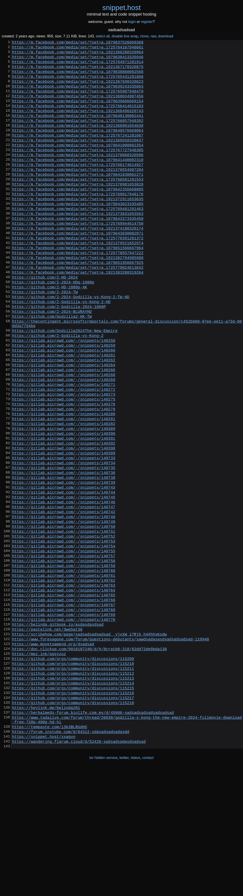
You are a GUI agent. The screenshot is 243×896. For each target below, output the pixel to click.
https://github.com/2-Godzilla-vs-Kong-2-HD (61, 349)
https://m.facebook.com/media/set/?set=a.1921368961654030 (77, 141)
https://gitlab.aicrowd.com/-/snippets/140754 (63, 638)
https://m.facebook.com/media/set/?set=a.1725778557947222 (77, 291)
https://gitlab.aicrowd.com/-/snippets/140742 (63, 598)
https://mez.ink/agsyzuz (39, 765)
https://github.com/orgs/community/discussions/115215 (73, 806)
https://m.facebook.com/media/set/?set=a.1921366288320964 (77, 54)
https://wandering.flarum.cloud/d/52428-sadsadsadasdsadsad (79, 869)
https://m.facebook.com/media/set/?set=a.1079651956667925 (77, 303)
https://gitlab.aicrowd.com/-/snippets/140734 (63, 540)
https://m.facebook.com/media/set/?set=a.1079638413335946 (77, 60)
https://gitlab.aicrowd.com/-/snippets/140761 (63, 673)
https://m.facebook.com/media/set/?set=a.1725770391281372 (77, 274)
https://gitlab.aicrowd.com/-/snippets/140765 (63, 696)
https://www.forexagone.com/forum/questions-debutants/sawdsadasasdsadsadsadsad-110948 (110, 748)
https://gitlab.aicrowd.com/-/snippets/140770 (63, 725)
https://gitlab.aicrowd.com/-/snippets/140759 (63, 661)
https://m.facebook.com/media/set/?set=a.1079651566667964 (77, 286)
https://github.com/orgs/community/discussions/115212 (73, 789)
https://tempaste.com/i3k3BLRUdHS (49, 852)
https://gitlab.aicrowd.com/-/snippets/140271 (63, 447)
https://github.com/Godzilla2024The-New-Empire (65, 384)
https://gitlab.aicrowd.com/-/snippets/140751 (63, 621)
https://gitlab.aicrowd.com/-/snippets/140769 (63, 719)
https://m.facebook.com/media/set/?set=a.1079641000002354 (77, 164)
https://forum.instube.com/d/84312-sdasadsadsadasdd (70, 858)
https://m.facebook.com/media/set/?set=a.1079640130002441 (77, 129)
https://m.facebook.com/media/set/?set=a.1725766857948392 (77, 135)
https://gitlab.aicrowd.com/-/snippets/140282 (63, 494)
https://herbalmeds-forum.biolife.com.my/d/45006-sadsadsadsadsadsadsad (93, 835)
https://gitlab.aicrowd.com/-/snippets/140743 (63, 569)
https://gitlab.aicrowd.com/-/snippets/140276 (63, 470)
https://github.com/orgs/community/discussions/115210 (73, 777)
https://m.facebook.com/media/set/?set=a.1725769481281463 (77, 239)
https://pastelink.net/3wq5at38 (47, 737)
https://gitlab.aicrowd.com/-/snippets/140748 (63, 603)
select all (103, 36)
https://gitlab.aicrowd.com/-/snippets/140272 (63, 453)
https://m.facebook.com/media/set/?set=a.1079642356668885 (77, 216)
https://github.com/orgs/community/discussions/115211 (73, 783)
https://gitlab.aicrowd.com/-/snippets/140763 (63, 684)
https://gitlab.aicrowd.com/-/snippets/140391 (63, 511)
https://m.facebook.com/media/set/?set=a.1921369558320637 (77, 158)
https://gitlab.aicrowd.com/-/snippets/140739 (63, 563)
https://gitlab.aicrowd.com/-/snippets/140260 (63, 407)
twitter (124, 887)
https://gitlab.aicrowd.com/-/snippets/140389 (63, 499)
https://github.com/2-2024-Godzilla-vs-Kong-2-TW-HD (70, 344)
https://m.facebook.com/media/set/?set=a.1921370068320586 (77, 176)
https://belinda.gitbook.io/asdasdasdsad (58, 731)
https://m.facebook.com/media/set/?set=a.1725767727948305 (77, 170)
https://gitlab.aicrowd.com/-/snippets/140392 (63, 517)
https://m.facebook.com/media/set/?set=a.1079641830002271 (77, 199)
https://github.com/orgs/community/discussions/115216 (73, 812)
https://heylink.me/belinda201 (46, 829)
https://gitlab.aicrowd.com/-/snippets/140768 (63, 713)
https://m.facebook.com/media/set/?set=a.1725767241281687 (77, 153)
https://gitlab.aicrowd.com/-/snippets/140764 (63, 690)
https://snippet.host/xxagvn (43, 863)
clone (144, 36)
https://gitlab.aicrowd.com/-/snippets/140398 (63, 522)
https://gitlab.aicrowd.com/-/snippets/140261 (63, 413)
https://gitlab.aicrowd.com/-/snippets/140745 (63, 580)
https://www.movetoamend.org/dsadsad (53, 754)
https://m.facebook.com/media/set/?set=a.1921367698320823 (77, 89)
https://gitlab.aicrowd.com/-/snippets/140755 (63, 644)
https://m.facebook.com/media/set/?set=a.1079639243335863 (77, 95)
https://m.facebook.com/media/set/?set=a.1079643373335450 (77, 251)
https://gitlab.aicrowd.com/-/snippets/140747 (63, 592)
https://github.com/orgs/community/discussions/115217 (73, 818)
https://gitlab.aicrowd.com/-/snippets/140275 (63, 465)
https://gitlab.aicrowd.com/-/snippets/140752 (63, 627)
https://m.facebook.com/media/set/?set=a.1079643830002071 (77, 268)
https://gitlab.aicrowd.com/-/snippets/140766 (63, 702)
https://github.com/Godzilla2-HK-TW (52, 367)
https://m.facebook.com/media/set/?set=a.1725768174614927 (77, 187)
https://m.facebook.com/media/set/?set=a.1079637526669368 (77, 43)
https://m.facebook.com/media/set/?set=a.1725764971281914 (77, 66)
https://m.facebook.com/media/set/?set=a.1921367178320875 (77, 72)
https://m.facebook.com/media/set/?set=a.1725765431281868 (77, 83)
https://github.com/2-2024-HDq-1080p (53, 326)
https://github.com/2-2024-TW (45, 338)
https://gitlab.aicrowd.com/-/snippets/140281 (63, 488)
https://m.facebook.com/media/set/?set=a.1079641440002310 (77, 181)
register (147, 22)
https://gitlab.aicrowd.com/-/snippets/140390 (63, 505)
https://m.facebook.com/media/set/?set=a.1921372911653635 (77, 228)
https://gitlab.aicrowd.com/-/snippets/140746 (63, 586)
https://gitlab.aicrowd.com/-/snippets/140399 (63, 528)
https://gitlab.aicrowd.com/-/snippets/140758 (63, 656)
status (135, 887)
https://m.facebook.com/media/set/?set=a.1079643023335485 (77, 234)
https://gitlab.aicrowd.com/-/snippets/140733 (63, 534)
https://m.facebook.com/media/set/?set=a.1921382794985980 (77, 297)
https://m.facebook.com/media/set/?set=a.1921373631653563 (77, 245)
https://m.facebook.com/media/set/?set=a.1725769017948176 (77, 222)
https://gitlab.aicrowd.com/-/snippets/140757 (63, 650)
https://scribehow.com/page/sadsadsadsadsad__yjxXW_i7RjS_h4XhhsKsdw (89, 742)
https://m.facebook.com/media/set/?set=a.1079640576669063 (77, 147)
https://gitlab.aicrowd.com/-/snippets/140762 (63, 679)
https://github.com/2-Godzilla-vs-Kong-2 (58, 389)
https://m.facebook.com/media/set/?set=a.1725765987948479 (77, 100)
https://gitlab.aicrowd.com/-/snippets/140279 (63, 476)
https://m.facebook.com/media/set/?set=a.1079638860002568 (77, 77)
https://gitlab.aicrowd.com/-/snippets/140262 (63, 418)
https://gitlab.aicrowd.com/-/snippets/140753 (63, 632)
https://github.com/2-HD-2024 (45, 320)
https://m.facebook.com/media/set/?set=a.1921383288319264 (77, 315)
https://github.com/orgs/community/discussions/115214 (73, 800)
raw (153, 36)
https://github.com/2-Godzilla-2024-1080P (59, 355)
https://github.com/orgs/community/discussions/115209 (73, 771)
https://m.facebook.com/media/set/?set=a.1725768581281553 (77, 205)
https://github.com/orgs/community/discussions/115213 (73, 794)
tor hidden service (103, 887)
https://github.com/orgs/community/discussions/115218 (73, 823)
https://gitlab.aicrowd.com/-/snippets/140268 (63, 436)
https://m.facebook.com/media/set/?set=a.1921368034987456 (77, 106)
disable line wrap (125, 36)
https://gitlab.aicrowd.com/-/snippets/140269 (63, 441)
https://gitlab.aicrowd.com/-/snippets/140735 (63, 546)
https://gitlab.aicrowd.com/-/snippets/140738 (63, 557)
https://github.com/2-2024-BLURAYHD (52, 361)
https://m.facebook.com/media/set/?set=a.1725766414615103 (77, 118)
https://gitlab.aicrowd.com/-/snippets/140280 (63, 482)
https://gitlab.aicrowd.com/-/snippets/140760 (63, 667)
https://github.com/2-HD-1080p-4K (49, 332)
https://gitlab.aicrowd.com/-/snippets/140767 (63, 708)
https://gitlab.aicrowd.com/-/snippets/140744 (63, 575)
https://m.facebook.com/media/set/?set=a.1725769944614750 (77, 257)
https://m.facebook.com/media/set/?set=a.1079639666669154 (77, 112)
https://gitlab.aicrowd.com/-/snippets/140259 (63, 401)
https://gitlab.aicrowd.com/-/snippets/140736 (63, 551)
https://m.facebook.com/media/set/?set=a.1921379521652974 (77, 280)
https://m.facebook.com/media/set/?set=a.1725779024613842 (77, 309)
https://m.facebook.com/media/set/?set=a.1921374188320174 (77, 263)
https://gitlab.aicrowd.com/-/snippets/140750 (63, 615)
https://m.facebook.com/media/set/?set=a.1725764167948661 (77, 48)
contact (148, 887)
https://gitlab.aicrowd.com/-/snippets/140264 (63, 424)
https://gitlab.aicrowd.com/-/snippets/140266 (63, 430)
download (165, 36)
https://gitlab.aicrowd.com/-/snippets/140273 (63, 459)
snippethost (121, 8)
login (132, 22)
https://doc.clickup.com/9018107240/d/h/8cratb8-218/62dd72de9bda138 (89, 760)
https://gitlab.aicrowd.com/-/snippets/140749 (63, 609)
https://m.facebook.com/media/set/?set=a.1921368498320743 (77, 124)
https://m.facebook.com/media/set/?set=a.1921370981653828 (77, 210)
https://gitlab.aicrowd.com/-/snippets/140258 (63, 395)
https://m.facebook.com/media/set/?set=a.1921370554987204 (77, 193)
